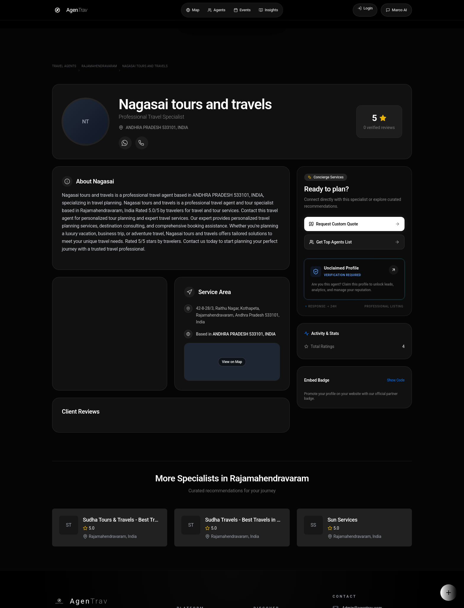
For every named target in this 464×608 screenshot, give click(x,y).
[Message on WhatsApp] (125, 143)
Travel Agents (64, 66)
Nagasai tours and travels (144, 66)
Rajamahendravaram (99, 66)
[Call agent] (141, 143)
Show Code (396, 380)
